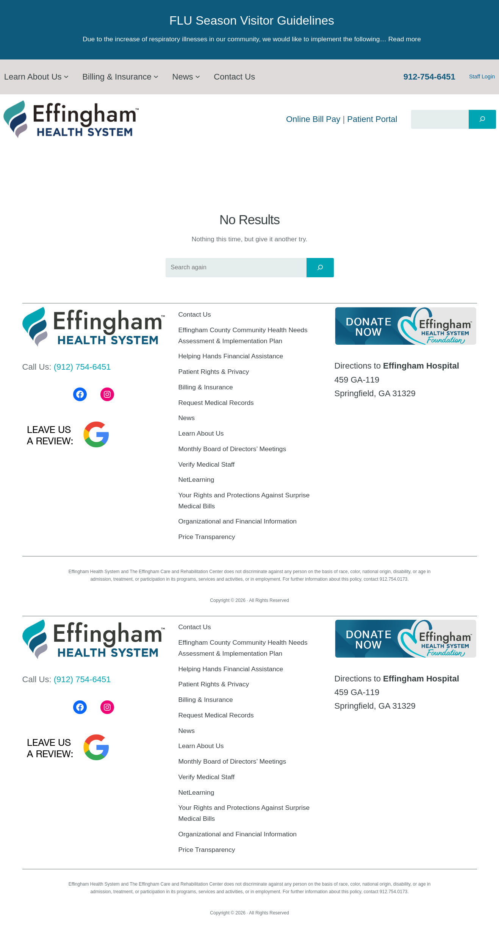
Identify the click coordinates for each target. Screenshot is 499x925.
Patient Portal (372, 119)
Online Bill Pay (313, 119)
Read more (404, 39)
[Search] (482, 119)
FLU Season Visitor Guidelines (251, 20)
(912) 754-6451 (82, 367)
